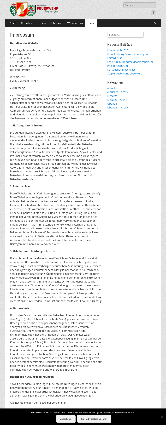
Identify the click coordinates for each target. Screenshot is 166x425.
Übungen (57, 23)
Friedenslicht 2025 (118, 50)
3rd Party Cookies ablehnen (94, 419)
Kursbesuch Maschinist (121, 69)
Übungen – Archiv (118, 107)
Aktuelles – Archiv (117, 92)
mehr (91, 23)
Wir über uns (75, 23)
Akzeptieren (65, 419)
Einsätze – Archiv (117, 100)
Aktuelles (26, 23)
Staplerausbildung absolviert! (124, 73)
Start (13, 23)
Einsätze (41, 23)
